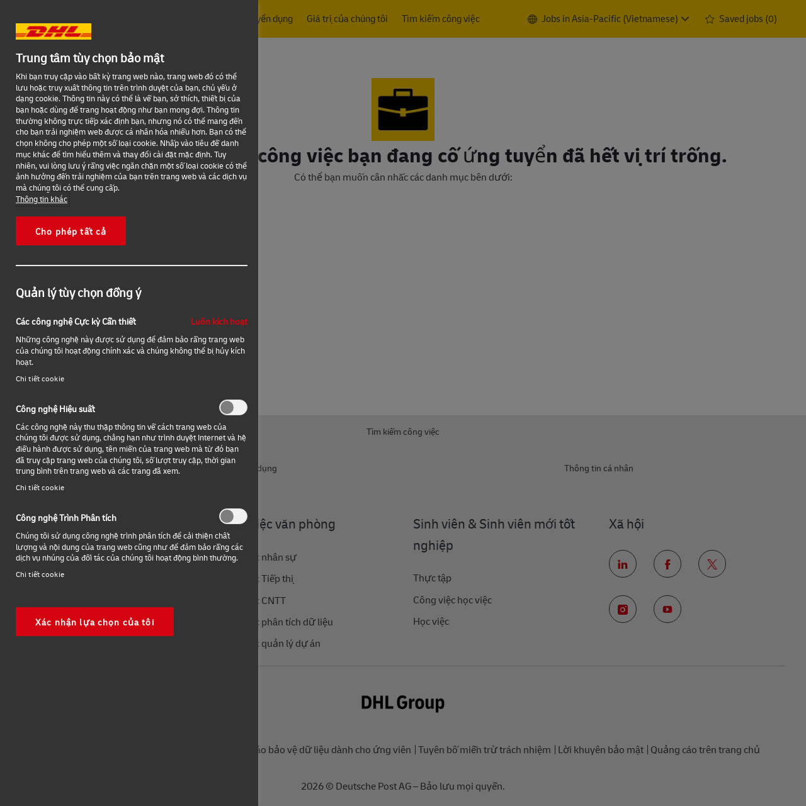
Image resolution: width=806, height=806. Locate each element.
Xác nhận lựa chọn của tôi (94, 621)
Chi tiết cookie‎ (40, 378)
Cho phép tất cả (70, 231)
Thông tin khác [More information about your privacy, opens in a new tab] (41, 198)
